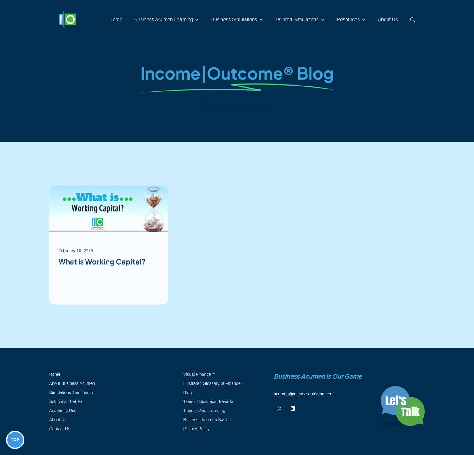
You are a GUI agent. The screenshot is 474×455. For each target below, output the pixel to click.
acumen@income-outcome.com (304, 394)
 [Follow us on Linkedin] (293, 408)
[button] (167, 19)
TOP (15, 439)
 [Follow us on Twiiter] (279, 408)
